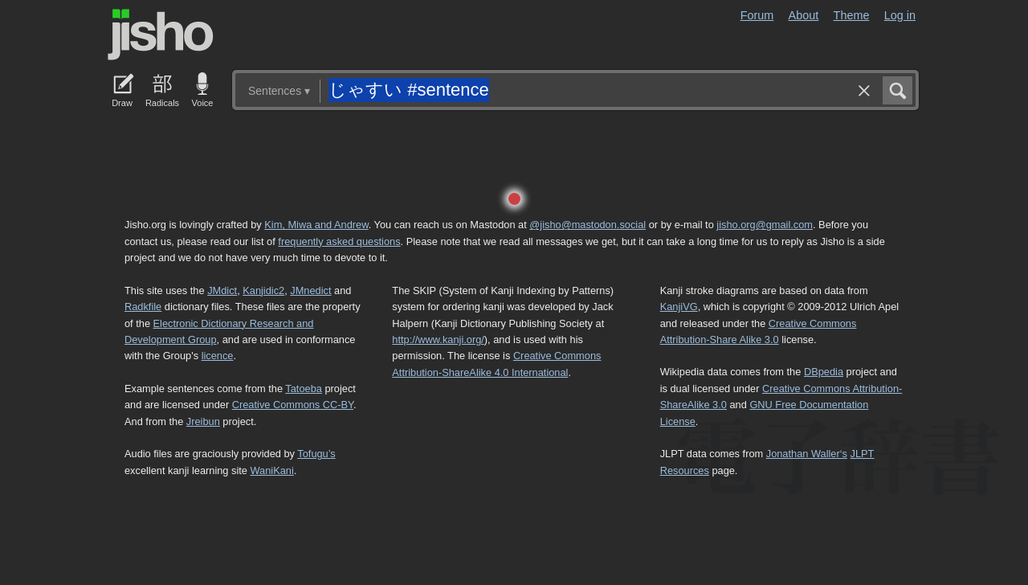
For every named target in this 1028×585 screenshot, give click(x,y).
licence (218, 356)
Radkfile (142, 307)
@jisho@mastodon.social (587, 225)
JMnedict (310, 290)
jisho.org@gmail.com (764, 225)
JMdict (222, 290)
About (804, 15)
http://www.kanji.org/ (438, 339)
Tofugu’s (316, 454)
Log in (900, 15)
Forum (757, 15)
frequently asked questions (339, 241)
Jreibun (203, 421)
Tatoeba (303, 388)
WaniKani (272, 470)
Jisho (161, 34)
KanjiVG (679, 307)
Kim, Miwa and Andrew (316, 225)
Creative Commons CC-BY (292, 405)
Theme (852, 15)
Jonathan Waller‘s (806, 454)
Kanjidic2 (263, 290)
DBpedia (823, 372)
